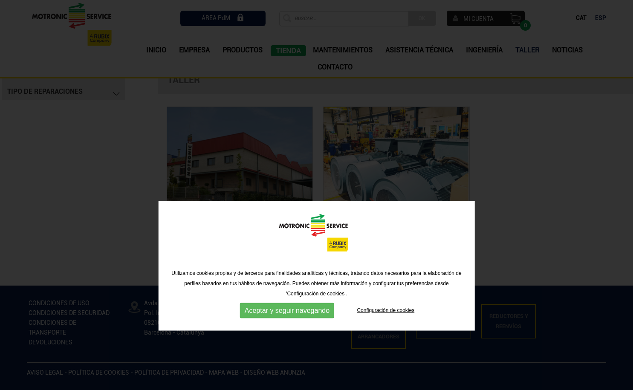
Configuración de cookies (385, 332)
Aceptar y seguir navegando (287, 332)
